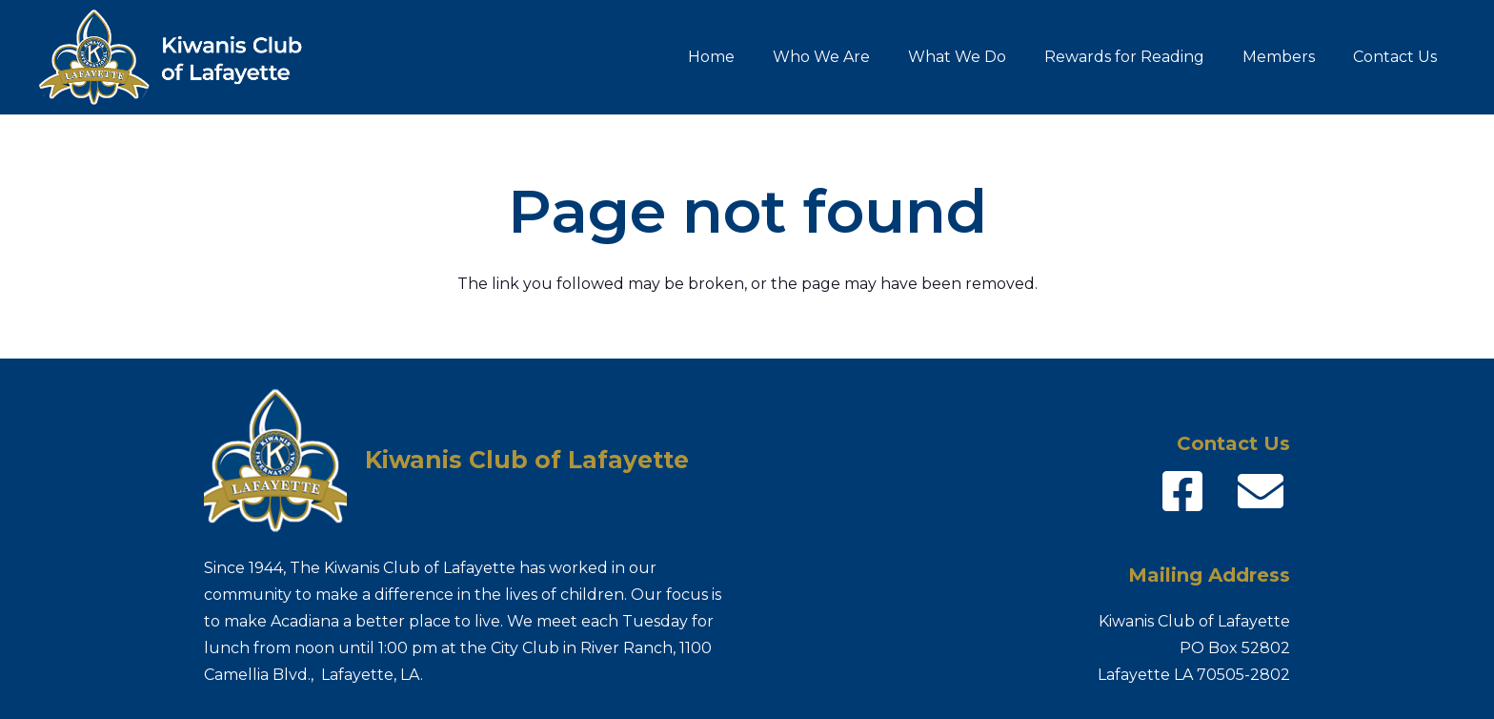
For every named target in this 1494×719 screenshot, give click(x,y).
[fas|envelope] (1260, 491)
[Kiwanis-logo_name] (182, 57)
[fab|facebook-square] (1182, 491)
